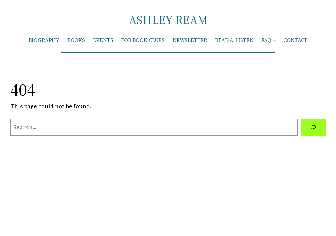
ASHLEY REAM (168, 20)
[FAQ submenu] (274, 40)
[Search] (313, 127)
